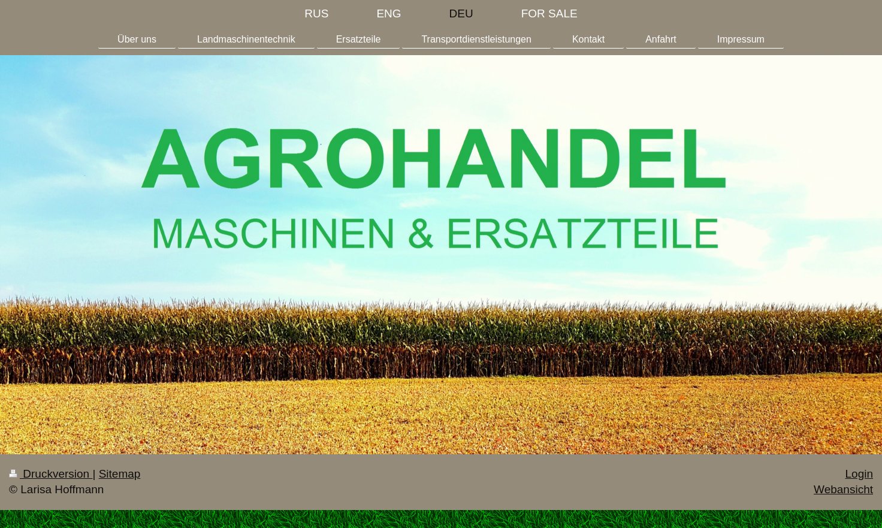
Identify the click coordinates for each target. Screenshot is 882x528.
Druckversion (50, 473)
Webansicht (843, 489)
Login (859, 473)
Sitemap (120, 473)
